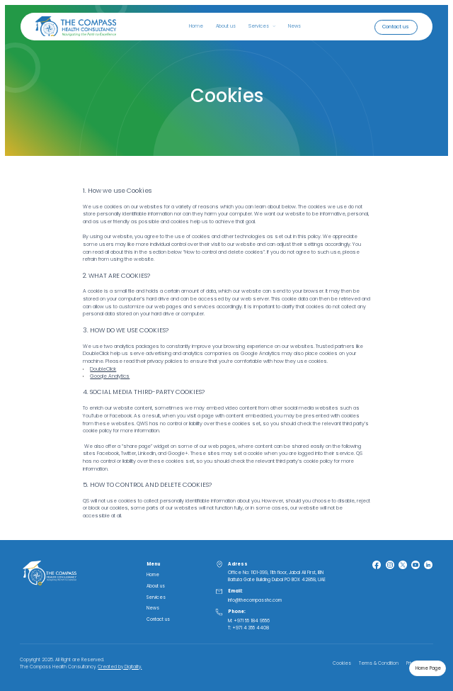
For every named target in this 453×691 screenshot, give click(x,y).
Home (196, 26)
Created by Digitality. (120, 666)
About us (226, 26)
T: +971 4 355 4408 (248, 627)
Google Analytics (110, 376)
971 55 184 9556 (253, 620)
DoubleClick (103, 369)
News (294, 26)
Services (156, 597)
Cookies (342, 663)
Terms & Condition (378, 663)
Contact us (158, 619)
